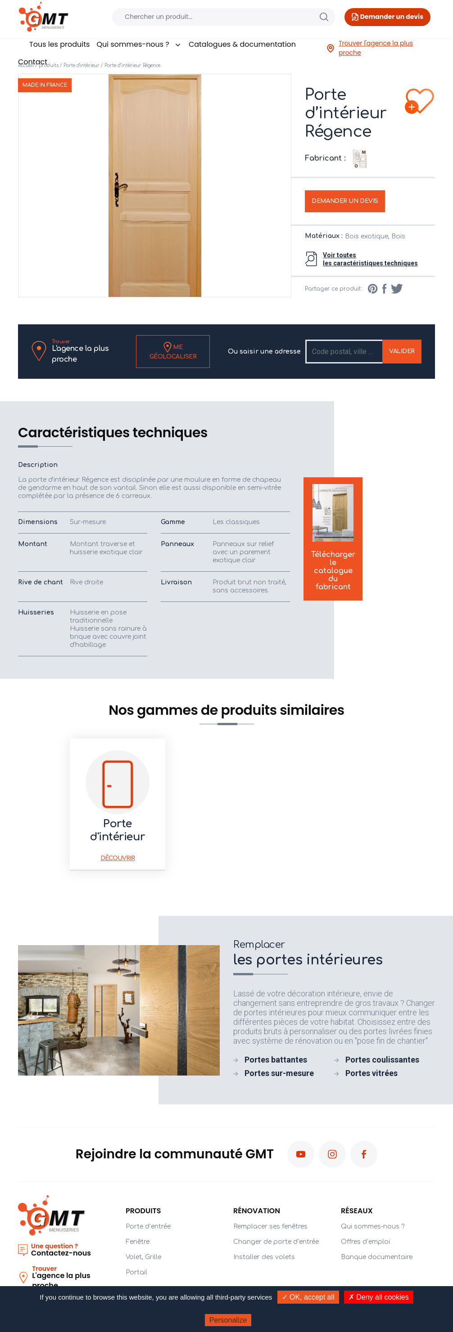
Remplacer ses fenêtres (270, 1226)
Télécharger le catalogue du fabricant (333, 538)
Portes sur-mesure (279, 1073)
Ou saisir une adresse (264, 351)
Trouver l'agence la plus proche (369, 48)
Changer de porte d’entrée (276, 1241)
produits (49, 65)
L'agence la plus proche (90, 351)
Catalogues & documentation (242, 44)
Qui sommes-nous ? (138, 44)
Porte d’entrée (148, 1226)
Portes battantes (276, 1059)
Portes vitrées (371, 1073)
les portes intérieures (334, 953)
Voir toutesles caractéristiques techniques (370, 259)
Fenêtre (137, 1241)
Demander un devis (345, 201)
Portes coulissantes (382, 1059)
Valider (402, 351)
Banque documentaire (376, 1257)
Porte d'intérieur (81, 65)
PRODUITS (143, 1211)
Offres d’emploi (365, 1241)
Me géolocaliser (173, 351)
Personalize (228, 1320)
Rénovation (256, 1211)
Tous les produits (59, 44)
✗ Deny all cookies (379, 1297)
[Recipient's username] (344, 351)
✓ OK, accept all (308, 1297)
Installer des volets (264, 1257)
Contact (32, 62)
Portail (136, 1272)
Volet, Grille (143, 1257)
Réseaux (357, 1211)
